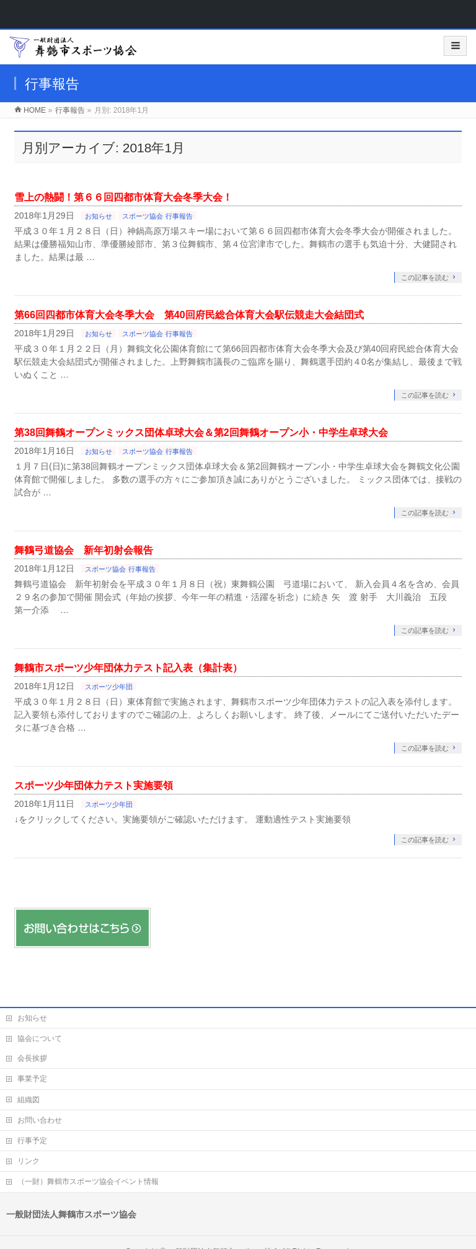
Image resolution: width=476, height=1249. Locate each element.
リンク (28, 1161)
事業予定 (32, 1078)
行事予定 (32, 1140)
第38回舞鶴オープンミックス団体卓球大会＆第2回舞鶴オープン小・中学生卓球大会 (201, 432)
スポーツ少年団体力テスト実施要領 (93, 785)
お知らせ (98, 216)
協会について (39, 1038)
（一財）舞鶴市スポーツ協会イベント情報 (88, 1181)
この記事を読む (425, 277)
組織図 (28, 1099)
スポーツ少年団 (109, 686)
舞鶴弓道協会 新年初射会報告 (83, 550)
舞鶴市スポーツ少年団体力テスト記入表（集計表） (128, 668)
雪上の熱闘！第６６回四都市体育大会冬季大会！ (123, 197)
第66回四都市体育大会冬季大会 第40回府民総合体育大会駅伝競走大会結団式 (189, 315)
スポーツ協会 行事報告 (157, 216)
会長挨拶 (32, 1058)
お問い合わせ (39, 1120)
